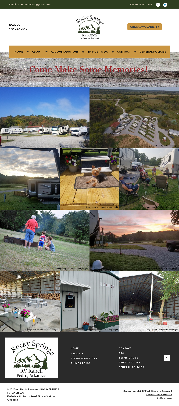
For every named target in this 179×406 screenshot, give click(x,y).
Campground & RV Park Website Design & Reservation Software (147, 393)
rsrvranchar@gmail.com (36, 4)
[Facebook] (159, 4)
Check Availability (144, 26)
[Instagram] (166, 4)
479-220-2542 (18, 28)
